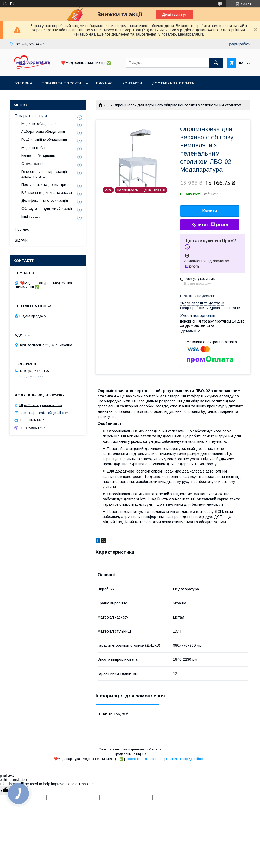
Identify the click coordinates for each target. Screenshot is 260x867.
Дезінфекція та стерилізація (44, 201)
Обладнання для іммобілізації (46, 209)
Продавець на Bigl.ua (130, 754)
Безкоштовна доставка (198, 296)
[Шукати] (216, 63)
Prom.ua (155, 749)
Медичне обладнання (39, 124)
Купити (209, 211)
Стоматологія (32, 164)
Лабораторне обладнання (43, 132)
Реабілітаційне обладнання (44, 139)
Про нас (104, 83)
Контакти (132, 83)
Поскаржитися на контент (145, 759)
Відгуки (21, 240)
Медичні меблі (33, 148)
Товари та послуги (61, 83)
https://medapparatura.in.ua (40, 405)
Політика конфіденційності (186, 759)
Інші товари (31, 216)
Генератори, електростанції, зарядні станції (44, 174)
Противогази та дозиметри (43, 185)
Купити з (209, 224)
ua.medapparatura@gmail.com (44, 413)
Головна (23, 83)
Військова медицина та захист (46, 193)
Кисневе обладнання (38, 156)
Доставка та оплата (173, 83)
